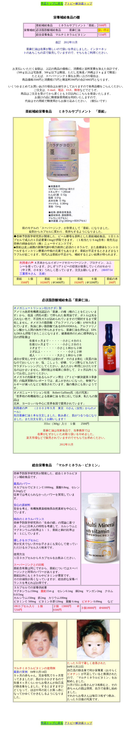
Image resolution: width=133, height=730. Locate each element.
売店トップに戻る (52, 3)
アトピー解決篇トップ (78, 3)
